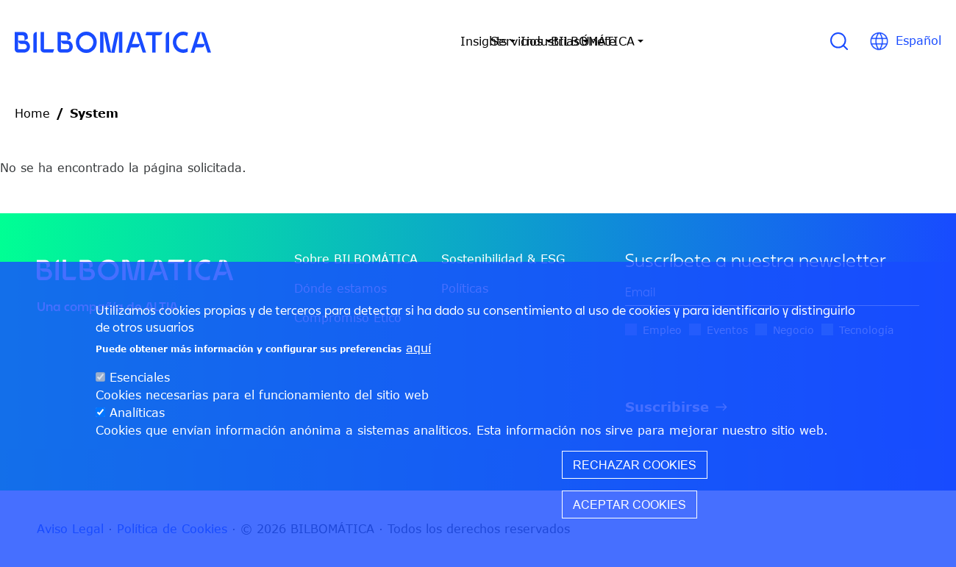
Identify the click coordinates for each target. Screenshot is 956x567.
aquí (418, 347)
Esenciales (140, 377)
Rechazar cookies (634, 464)
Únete (719, 41)
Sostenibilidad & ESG (503, 258)
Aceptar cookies (629, 504)
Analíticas (137, 412)
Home (32, 113)
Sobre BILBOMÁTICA (356, 258)
